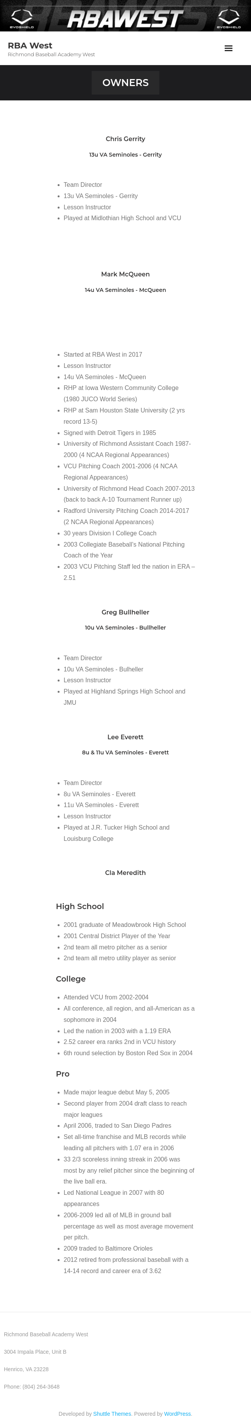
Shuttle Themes (112, 1414)
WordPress (177, 1414)
